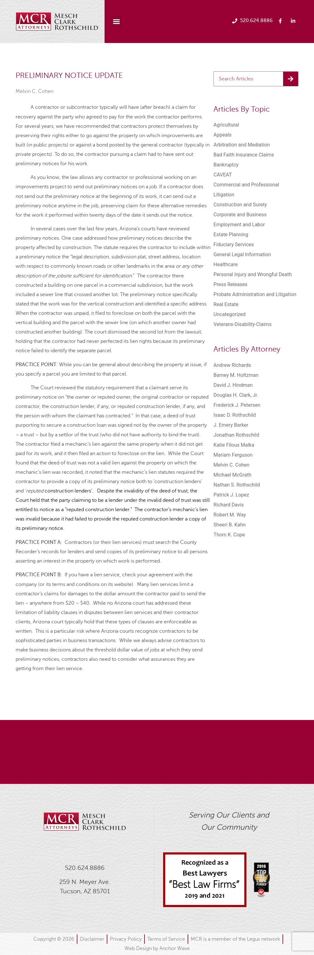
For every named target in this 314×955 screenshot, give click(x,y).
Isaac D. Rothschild (234, 415)
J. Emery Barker (230, 425)
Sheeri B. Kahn (229, 525)
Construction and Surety (240, 205)
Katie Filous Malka (233, 445)
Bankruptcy (225, 165)
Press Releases (230, 284)
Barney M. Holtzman (235, 375)
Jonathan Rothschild (236, 435)
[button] (116, 21)
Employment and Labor (239, 225)
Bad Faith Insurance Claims (243, 155)
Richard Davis (228, 505)
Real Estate (225, 304)
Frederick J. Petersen (236, 405)
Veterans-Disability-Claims (242, 324)
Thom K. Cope (229, 535)
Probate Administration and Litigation (254, 294)
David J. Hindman (233, 385)
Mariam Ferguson (233, 455)
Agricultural (226, 125)
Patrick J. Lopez (231, 495)
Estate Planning (230, 235)
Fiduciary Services (233, 244)
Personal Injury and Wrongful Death (252, 274)
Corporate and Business (240, 215)
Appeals (222, 135)
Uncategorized (229, 314)
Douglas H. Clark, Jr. (235, 395)
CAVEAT (222, 175)
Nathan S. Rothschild (236, 485)
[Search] (290, 79)
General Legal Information (242, 254)
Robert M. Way (229, 515)
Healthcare (225, 264)
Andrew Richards (232, 365)
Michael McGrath (232, 475)
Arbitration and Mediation (241, 145)
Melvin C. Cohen (34, 91)
